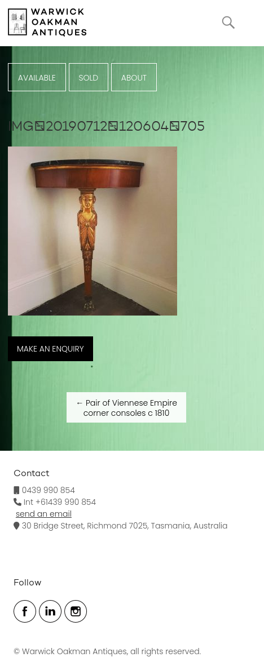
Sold (88, 77)
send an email (44, 514)
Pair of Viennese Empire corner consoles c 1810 (126, 408)
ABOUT (134, 77)
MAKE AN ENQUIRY (50, 348)
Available (37, 77)
